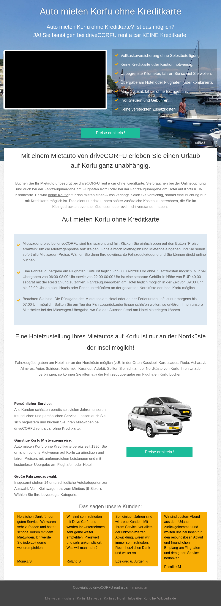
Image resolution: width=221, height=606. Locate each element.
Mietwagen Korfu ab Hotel (105, 598)
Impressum (139, 587)
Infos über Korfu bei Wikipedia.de (153, 598)
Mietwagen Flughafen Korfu (62, 598)
